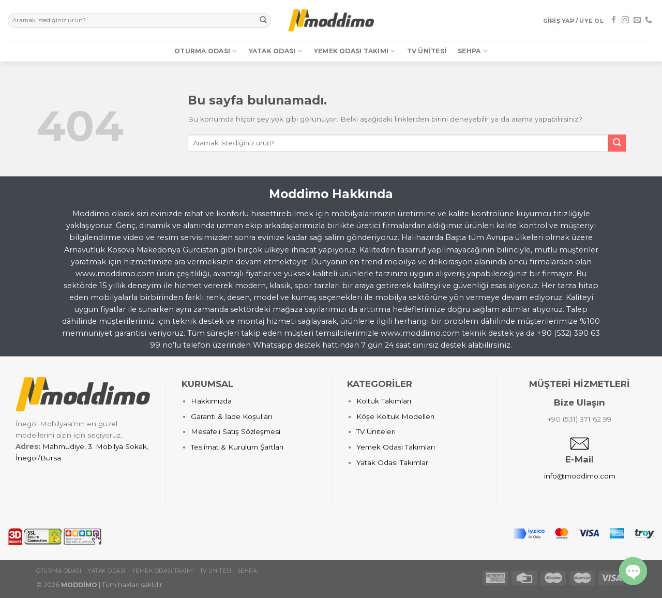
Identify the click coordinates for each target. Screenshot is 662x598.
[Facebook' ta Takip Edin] (614, 20)
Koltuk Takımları (383, 401)
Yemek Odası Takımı (355, 51)
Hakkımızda (211, 401)
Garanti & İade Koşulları (231, 416)
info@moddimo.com (579, 476)
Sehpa (473, 51)
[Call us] (648, 20)
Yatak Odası (276, 51)
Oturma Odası (205, 51)
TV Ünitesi (426, 51)
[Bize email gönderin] (637, 20)
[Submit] (262, 20)
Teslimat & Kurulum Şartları (237, 447)
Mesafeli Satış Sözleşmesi (235, 431)
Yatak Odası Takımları (393, 462)
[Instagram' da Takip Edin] (625, 20)
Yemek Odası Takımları (395, 447)
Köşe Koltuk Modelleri (395, 416)
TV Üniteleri (376, 431)
